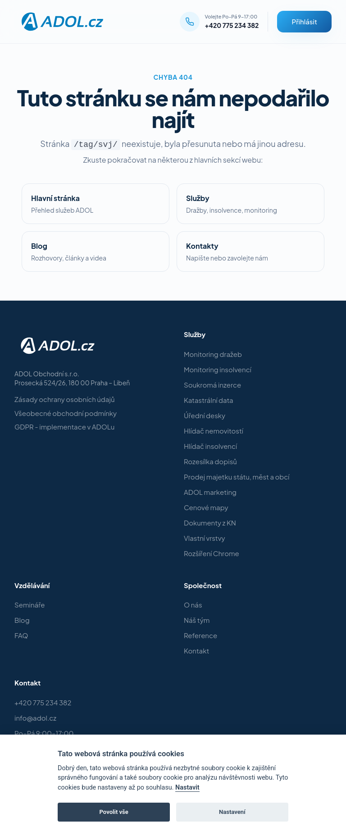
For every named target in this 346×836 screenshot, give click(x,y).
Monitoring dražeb (213, 354)
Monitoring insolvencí (217, 369)
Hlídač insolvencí (210, 446)
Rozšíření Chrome (211, 553)
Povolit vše (114, 812)
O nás (193, 604)
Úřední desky (204, 415)
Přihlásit (304, 21)
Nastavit (187, 787)
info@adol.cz (35, 717)
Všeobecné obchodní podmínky (65, 413)
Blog (22, 620)
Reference (200, 635)
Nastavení (232, 812)
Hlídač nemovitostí (213, 430)
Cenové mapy (206, 507)
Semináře (29, 604)
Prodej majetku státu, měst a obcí (236, 476)
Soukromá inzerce (212, 384)
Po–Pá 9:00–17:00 (44, 733)
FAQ (21, 635)
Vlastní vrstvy (204, 538)
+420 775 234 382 (232, 25)
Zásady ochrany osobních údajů (64, 399)
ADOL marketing (210, 492)
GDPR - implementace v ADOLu (64, 426)
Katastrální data (208, 400)
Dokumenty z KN (210, 522)
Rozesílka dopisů (210, 461)
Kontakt (196, 650)
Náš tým (196, 620)
